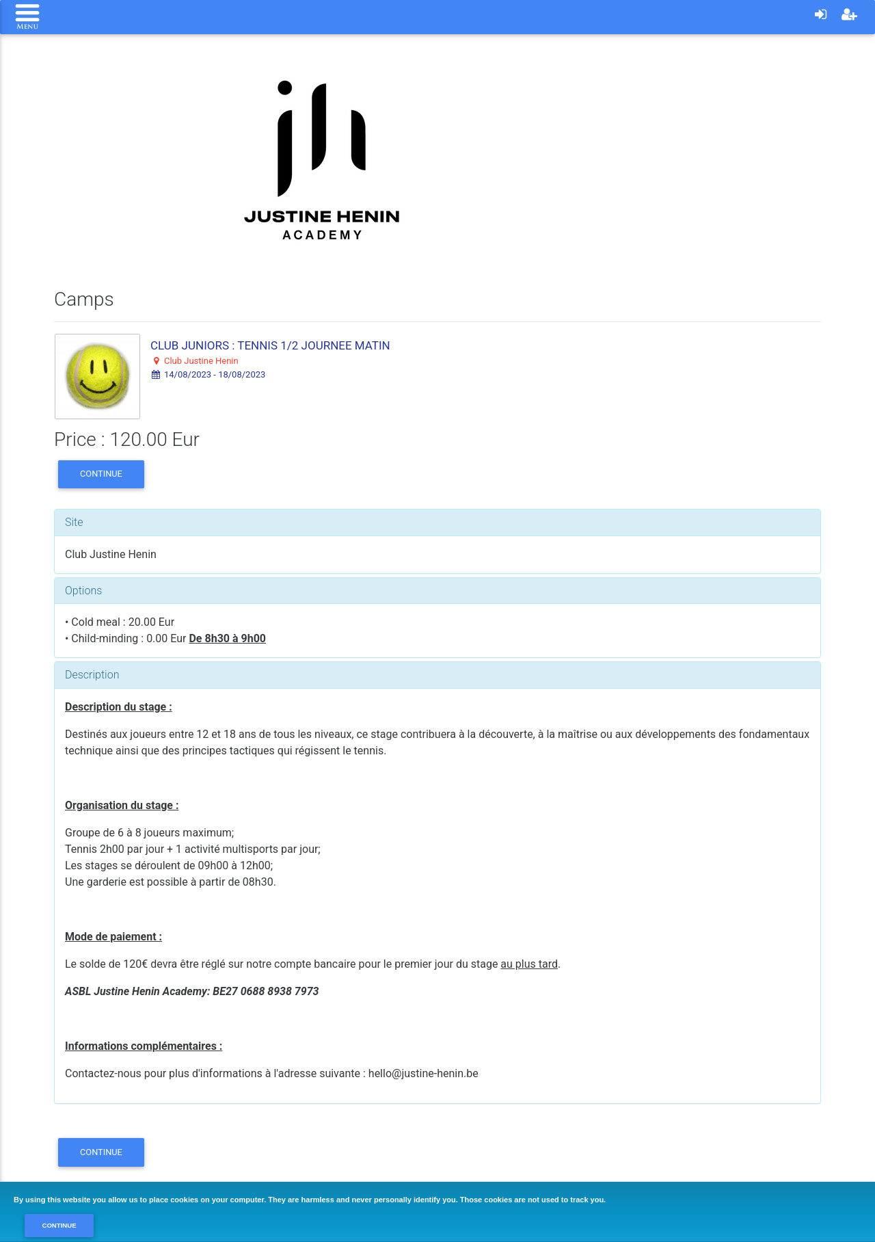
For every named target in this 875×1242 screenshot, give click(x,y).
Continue (101, 473)
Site (74, 522)
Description (92, 674)
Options (83, 590)
